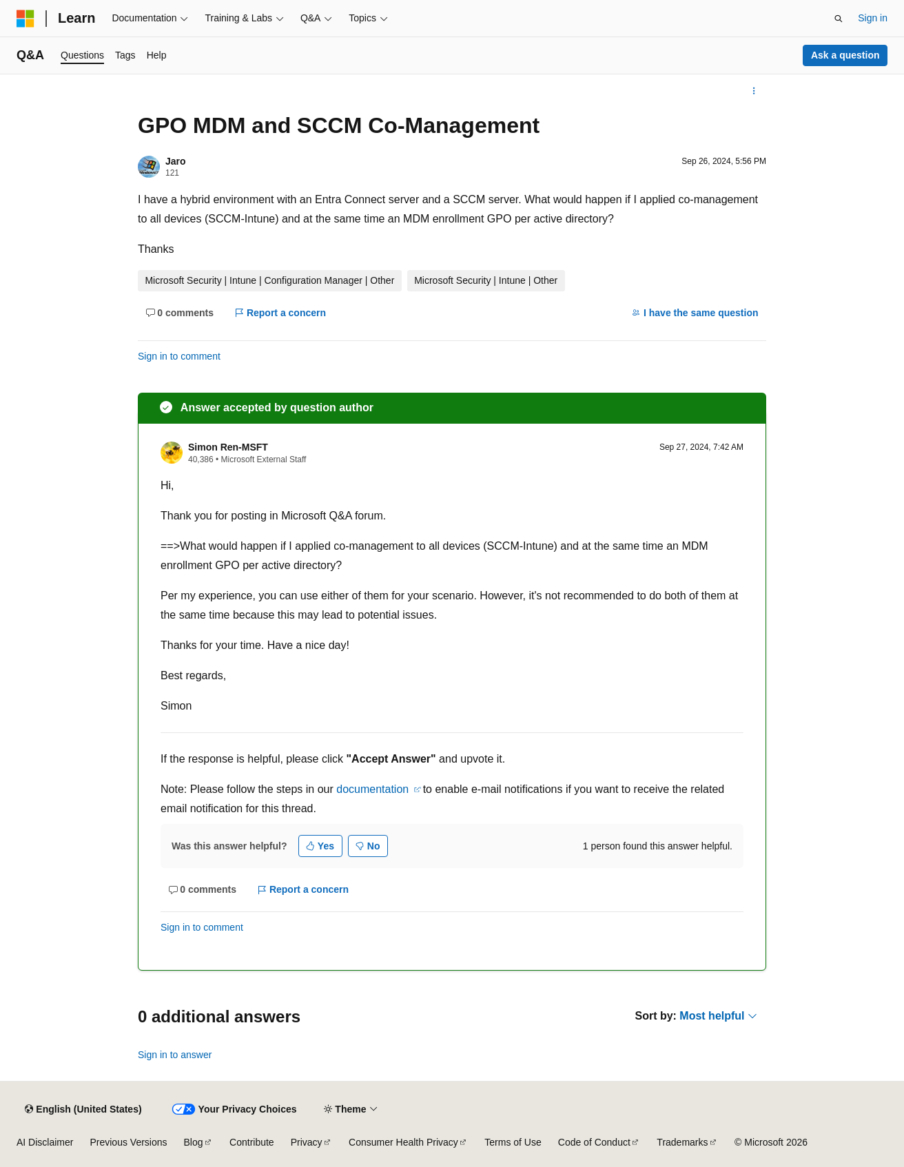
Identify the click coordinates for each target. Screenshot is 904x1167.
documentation (373, 789)
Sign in (872, 17)
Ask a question (845, 55)
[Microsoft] (25, 19)
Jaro (175, 161)
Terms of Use (512, 1142)
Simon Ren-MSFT (228, 447)
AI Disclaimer (45, 1142)
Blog (193, 1142)
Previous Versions (128, 1142)
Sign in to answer (175, 1054)
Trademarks (682, 1142)
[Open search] (838, 18)
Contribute (251, 1142)
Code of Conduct (594, 1142)
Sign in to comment (179, 356)
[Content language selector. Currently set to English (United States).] (83, 1109)
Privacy (306, 1142)
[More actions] (754, 91)
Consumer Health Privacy (403, 1142)
